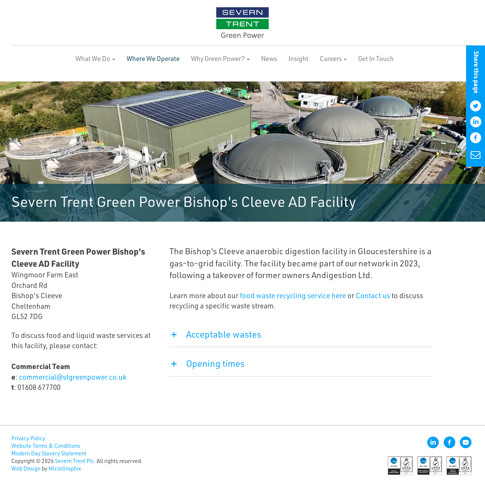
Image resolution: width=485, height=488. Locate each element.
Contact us (373, 295)
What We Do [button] (95, 58)
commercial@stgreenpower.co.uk (73, 377)
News (269, 58)
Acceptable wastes (215, 334)
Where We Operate (153, 58)
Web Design (26, 468)
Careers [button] (333, 58)
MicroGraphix (64, 468)
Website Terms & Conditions (45, 445)
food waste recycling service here (293, 295)
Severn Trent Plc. (75, 461)
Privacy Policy (28, 438)
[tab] (300, 338)
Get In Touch (376, 58)
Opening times (206, 363)
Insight (298, 58)
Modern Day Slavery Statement (48, 453)
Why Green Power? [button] (220, 58)
